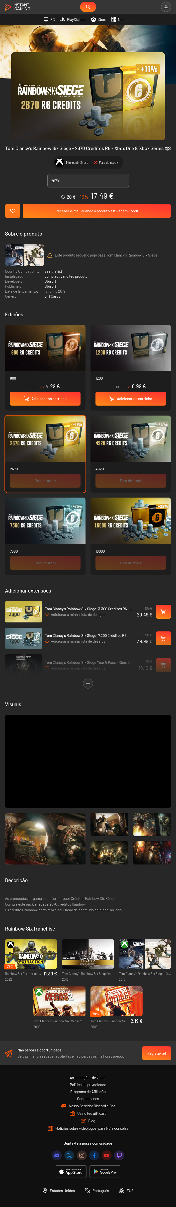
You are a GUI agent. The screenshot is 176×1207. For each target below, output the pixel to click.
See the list (53, 271)
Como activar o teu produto (66, 276)
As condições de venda (88, 1077)
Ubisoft (50, 281)
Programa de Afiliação (88, 1091)
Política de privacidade (88, 1084)
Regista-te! (156, 1053)
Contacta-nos (88, 1098)
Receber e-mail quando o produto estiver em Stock (97, 211)
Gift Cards (52, 296)
